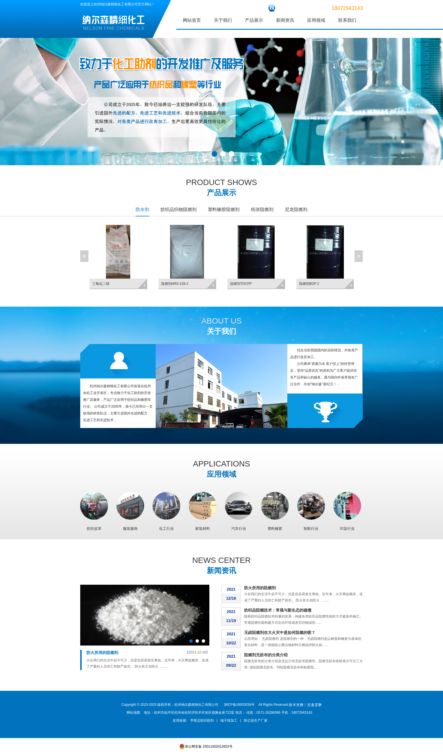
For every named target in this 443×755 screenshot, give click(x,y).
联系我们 (347, 20)
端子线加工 (228, 720)
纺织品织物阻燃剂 (178, 209)
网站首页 (192, 20)
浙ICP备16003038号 (239, 705)
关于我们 (223, 20)
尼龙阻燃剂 (296, 209)
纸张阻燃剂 (262, 209)
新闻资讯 (285, 20)
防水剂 (142, 209)
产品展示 (254, 20)
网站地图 (133, 713)
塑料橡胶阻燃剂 (224, 209)
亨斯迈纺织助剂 (202, 720)
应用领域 (316, 20)
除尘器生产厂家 (256, 720)
